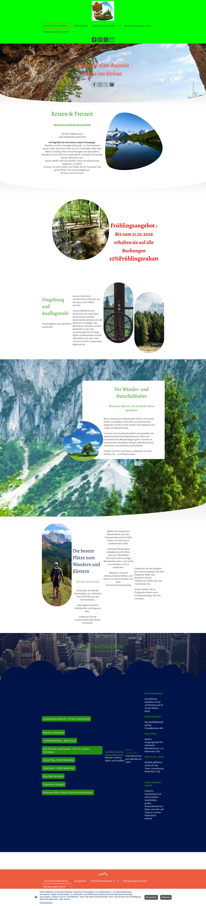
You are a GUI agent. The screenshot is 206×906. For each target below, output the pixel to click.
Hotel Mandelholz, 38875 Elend (59, 740)
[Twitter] (106, 39)
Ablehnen (165, 897)
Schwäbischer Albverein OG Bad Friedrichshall (66, 718)
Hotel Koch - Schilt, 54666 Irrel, (59, 768)
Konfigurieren (46, 902)
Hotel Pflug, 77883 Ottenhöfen (58, 760)
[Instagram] (100, 39)
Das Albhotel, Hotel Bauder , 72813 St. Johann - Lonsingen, (67, 750)
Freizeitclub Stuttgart (53, 784)
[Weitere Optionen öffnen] (73, 31)
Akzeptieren (151, 897)
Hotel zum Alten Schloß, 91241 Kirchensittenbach (68, 792)
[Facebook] (94, 39)
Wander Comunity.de (53, 732)
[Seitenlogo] (103, 11)
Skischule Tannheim (53, 776)
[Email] (111, 39)
